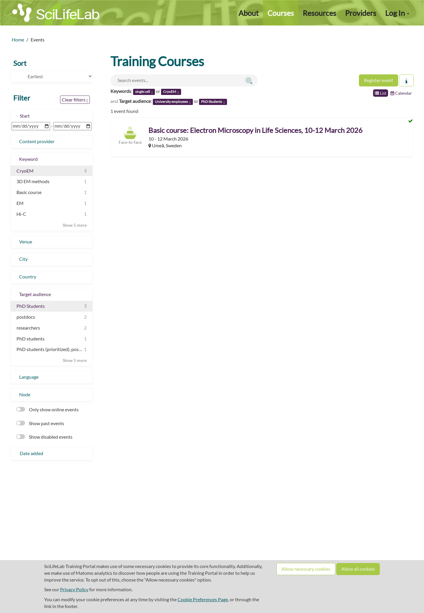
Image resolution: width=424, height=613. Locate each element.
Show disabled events (44, 437)
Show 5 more (75, 225)
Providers (360, 13)
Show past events (40, 423)
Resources (319, 13)
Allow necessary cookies (305, 569)
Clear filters (75, 100)
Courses (280, 13)
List (380, 93)
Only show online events (47, 409)
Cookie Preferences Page (203, 599)
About (248, 13)
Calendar (401, 93)
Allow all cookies (358, 569)
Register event (378, 80)
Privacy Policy (74, 589)
